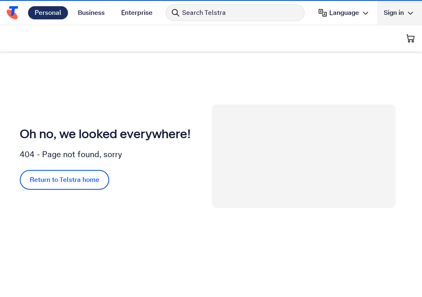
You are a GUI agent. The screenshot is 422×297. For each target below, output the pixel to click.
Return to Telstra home (64, 179)
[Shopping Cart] (410, 38)
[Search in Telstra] (235, 13)
